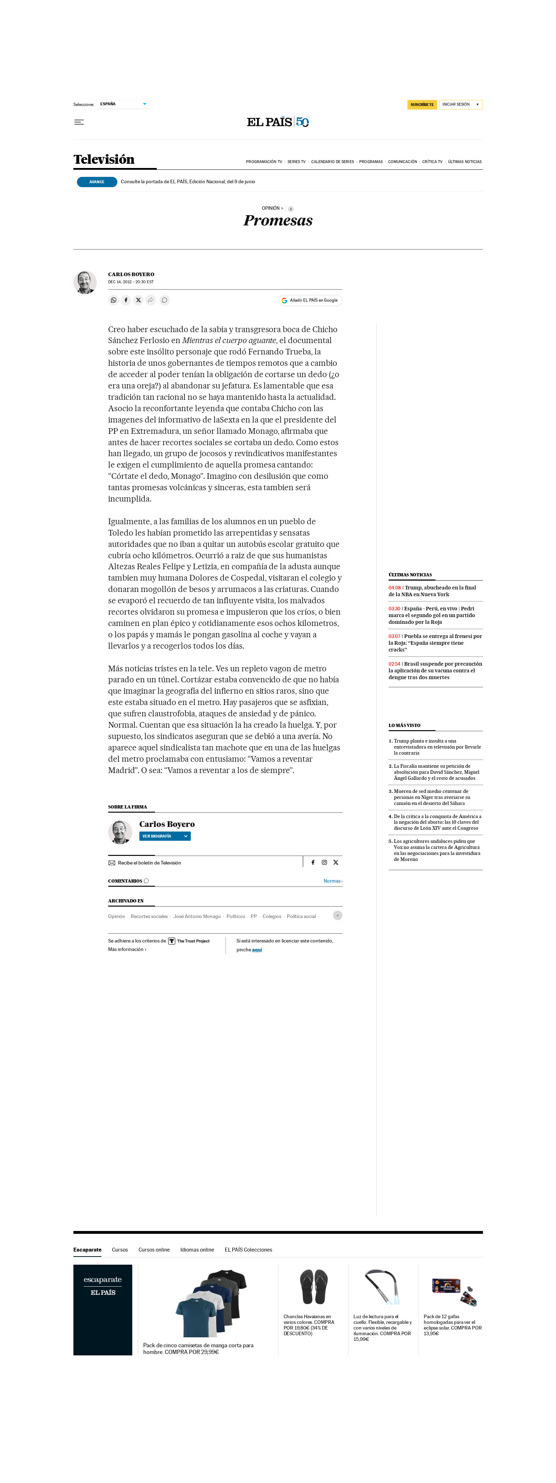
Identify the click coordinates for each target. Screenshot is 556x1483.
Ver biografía (165, 836)
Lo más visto (405, 725)
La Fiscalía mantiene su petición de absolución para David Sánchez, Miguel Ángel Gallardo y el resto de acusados (436, 772)
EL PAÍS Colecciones (248, 1250)
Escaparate (87, 1250)
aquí (257, 949)
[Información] (291, 209)
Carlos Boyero (131, 274)
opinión (271, 208)
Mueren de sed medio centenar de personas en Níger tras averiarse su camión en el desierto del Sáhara (432, 797)
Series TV (297, 162)
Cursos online (154, 1250)
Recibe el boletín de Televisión (149, 863)
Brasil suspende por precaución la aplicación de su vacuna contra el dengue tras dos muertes (435, 671)
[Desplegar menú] (79, 122)
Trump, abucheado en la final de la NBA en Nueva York (432, 591)
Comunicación (402, 162)
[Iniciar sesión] (461, 105)
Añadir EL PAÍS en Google (314, 300)
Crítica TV (432, 162)
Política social (301, 916)
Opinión (116, 916)
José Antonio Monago (197, 916)
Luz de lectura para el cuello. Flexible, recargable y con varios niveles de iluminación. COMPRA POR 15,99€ (383, 1328)
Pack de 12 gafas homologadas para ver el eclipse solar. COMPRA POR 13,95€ (453, 1325)
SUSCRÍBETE (422, 104)
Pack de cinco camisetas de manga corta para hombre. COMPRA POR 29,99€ (198, 1348)
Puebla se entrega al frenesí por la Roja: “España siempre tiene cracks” (435, 643)
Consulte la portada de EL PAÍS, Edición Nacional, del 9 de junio (188, 181)
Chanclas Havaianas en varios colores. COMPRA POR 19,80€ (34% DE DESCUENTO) (309, 1325)
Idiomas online (197, 1250)
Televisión (104, 160)
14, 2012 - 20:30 (130, 282)
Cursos (120, 1250)
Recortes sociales (149, 916)
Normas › (333, 881)
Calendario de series (332, 162)
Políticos (236, 916)
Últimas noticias (465, 162)
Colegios (272, 916)
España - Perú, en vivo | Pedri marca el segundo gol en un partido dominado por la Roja (432, 615)
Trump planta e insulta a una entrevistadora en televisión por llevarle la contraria (437, 747)
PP (254, 916)
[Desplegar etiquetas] (338, 915)
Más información (127, 949)
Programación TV (264, 162)
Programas (371, 162)
